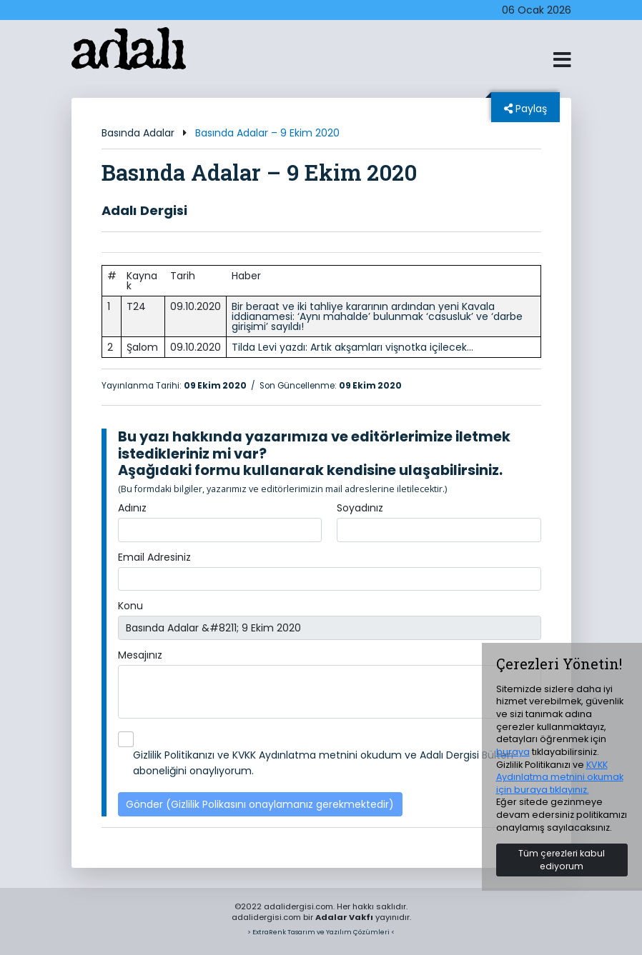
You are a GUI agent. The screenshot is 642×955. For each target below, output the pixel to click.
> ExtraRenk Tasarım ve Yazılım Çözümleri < (321, 931)
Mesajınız (140, 655)
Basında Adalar (138, 133)
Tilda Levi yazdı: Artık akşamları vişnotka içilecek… (352, 347)
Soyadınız (360, 508)
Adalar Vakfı (344, 917)
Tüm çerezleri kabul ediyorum (561, 859)
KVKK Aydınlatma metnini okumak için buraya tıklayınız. (559, 777)
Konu (130, 606)
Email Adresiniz (154, 557)
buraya (513, 752)
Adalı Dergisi (144, 210)
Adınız (132, 508)
